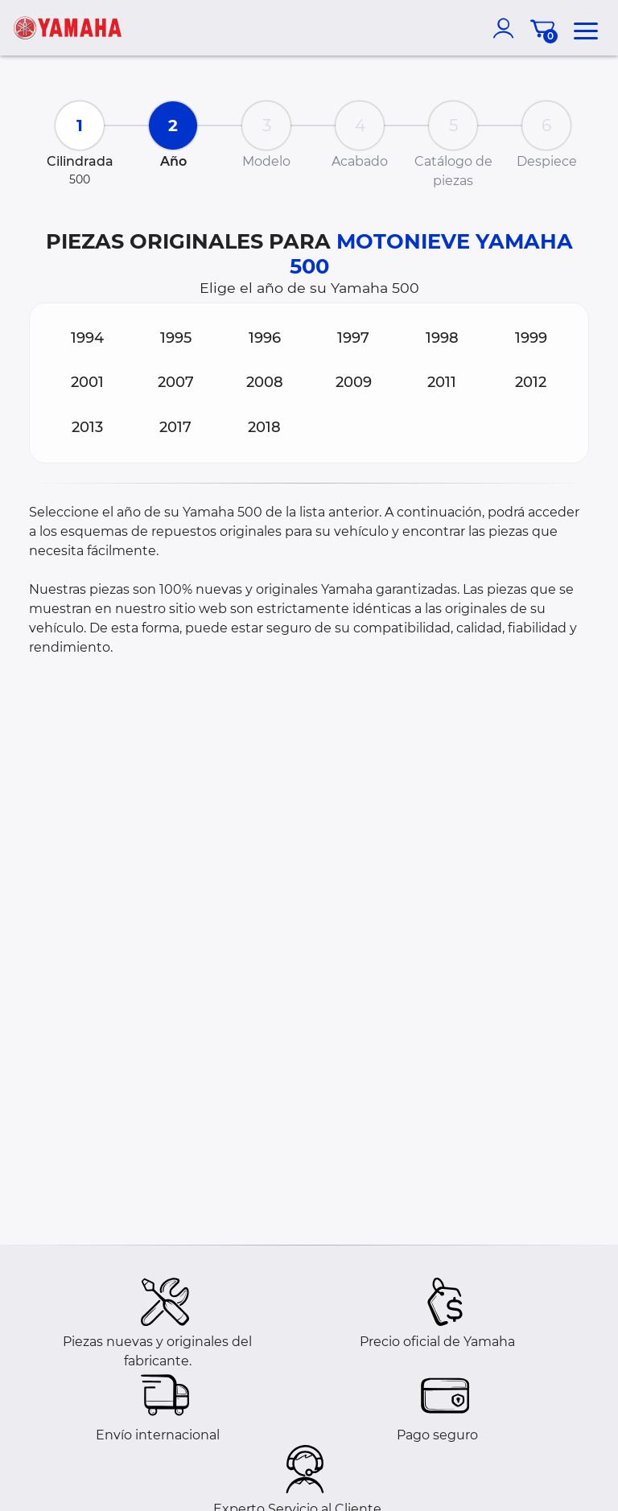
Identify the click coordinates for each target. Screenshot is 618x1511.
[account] (507, 28)
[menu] (586, 28)
